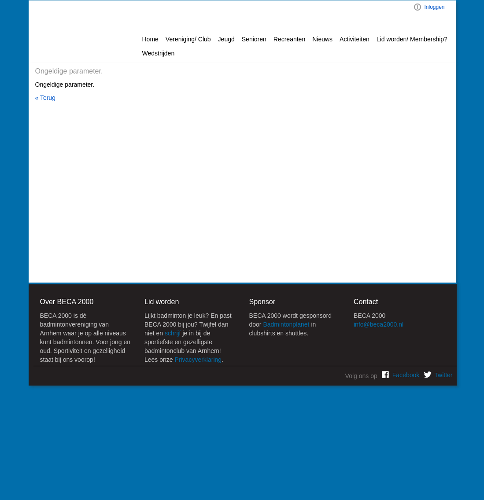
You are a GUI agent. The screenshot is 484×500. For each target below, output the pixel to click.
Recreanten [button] (289, 39)
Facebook (405, 375)
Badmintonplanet (286, 324)
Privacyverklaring (198, 359)
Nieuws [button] (322, 39)
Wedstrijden (158, 53)
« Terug (45, 97)
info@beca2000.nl (378, 324)
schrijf (173, 333)
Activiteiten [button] (354, 39)
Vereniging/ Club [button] (188, 39)
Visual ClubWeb (417, 7)
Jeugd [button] (226, 39)
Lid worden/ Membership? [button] (412, 39)
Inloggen (434, 7)
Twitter (443, 375)
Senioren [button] (254, 39)
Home (150, 39)
